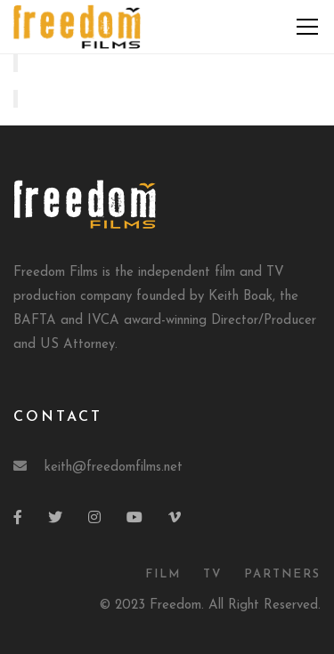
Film (163, 574)
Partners (282, 574)
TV (212, 574)
